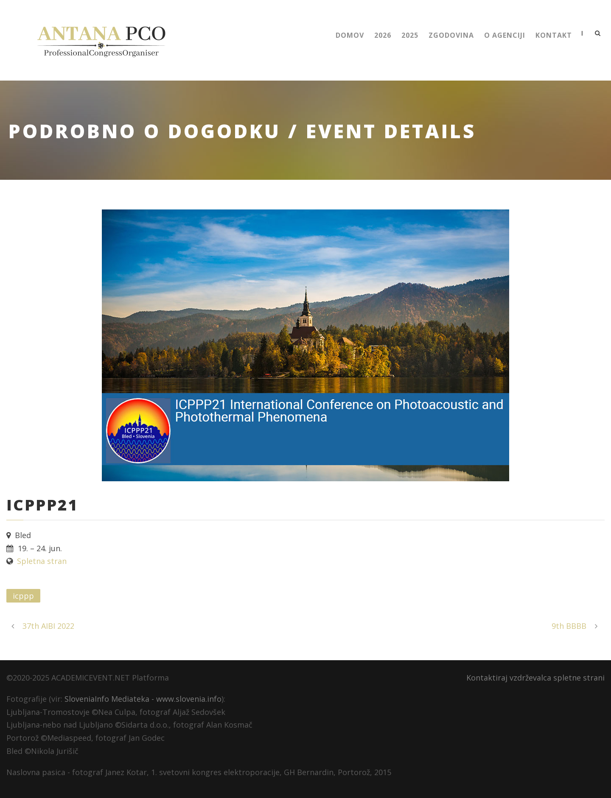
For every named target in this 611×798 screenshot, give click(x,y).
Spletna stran (42, 561)
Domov (350, 35)
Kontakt (553, 35)
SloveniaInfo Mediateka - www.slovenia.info (142, 699)
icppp (23, 596)
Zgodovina (451, 35)
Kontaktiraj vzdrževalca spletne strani (535, 677)
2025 (409, 35)
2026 (382, 35)
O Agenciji (504, 35)
